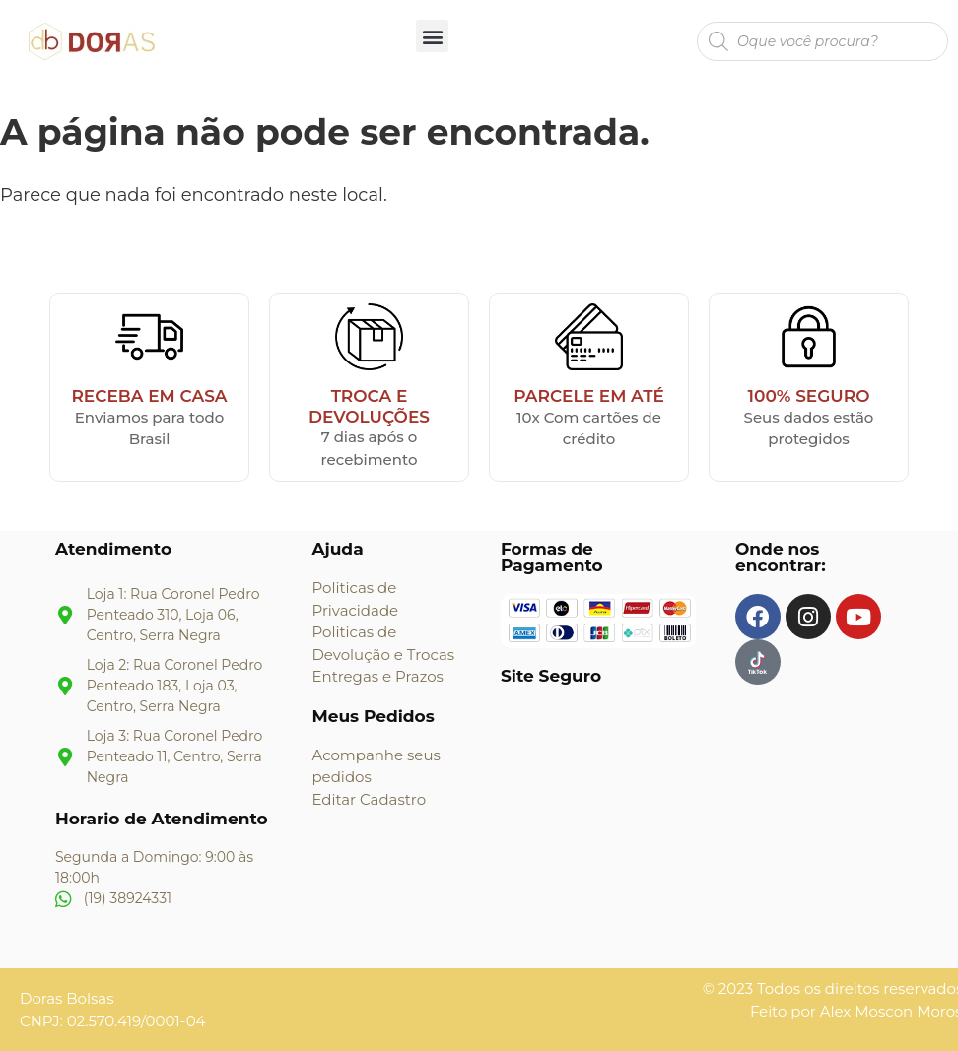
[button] (432, 36)
